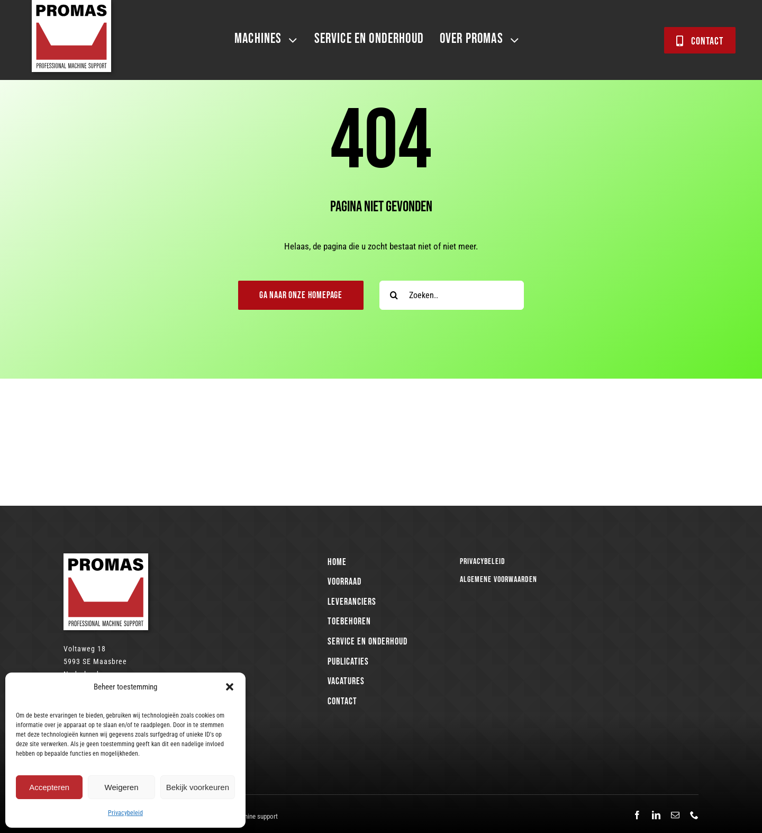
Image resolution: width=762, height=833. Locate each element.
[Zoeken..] (451, 295)
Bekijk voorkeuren (197, 787)
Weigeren (122, 787)
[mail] (675, 815)
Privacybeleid (125, 813)
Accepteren (49, 787)
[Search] (394, 295)
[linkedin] (656, 815)
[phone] (694, 815)
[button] (229, 687)
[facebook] (637, 815)
